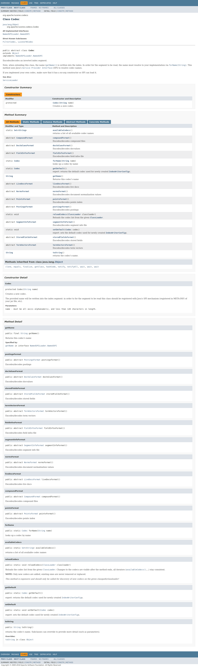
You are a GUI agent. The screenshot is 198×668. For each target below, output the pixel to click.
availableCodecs (61, 130)
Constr (28, 11)
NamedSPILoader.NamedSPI (16, 34)
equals (17, 267)
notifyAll (72, 267)
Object (15, 53)
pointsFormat (60, 199)
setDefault (58, 229)
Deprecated (45, 3)
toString (57, 252)
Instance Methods (52, 122)
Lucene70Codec (25, 42)
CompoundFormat (24, 138)
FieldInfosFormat (25, 153)
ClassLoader (74, 214)
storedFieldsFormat (63, 237)
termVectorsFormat (63, 245)
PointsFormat (23, 199)
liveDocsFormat (61, 184)
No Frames (44, 8)
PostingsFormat (24, 207)
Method (37, 11)
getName (57, 176)
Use (30, 3)
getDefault (58, 168)
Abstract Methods (76, 122)
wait (82, 267)
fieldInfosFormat (62, 153)
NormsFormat (22, 191)
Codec (56, 103)
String (63, 103)
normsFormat (59, 191)
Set (15, 130)
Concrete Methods (99, 122)
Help (55, 3)
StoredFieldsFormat (26, 237)
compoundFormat (61, 138)
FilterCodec (9, 42)
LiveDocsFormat (24, 184)
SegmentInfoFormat (26, 222)
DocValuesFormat (25, 145)
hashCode (51, 267)
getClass (39, 267)
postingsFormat (61, 207)
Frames (33, 8)
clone (8, 267)
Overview (5, 3)
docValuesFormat (61, 145)
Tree (36, 3)
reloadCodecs (60, 214)
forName (57, 161)
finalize (27, 267)
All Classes (59, 8)
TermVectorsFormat (26, 245)
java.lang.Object (11, 24)
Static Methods (31, 122)
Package (15, 3)
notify (61, 267)
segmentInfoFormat (63, 222)
